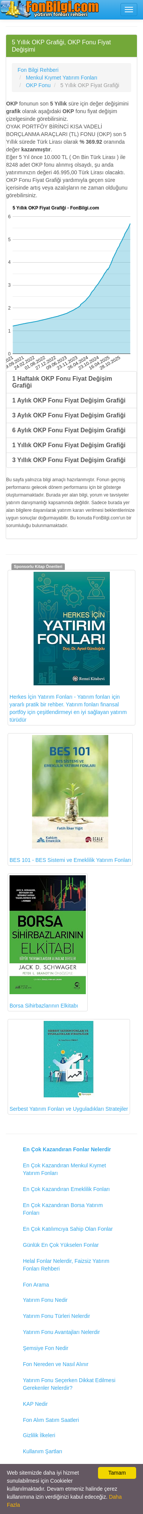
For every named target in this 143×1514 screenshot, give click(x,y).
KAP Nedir (35, 1404)
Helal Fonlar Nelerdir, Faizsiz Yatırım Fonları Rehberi (66, 1265)
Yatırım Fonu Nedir (45, 1300)
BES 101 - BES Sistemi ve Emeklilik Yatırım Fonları (70, 799)
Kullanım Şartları (42, 1451)
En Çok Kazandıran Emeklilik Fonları (66, 1189)
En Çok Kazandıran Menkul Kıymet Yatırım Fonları (64, 1169)
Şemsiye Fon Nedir (45, 1348)
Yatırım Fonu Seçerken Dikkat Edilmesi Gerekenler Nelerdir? (69, 1384)
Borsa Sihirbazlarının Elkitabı (48, 942)
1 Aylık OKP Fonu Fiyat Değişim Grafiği (68, 400)
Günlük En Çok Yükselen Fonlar (61, 1245)
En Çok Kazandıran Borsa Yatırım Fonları (63, 1209)
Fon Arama (36, 1285)
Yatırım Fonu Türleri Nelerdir (56, 1316)
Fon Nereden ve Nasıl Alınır (55, 1364)
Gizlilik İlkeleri (39, 1435)
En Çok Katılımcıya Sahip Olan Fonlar (68, 1229)
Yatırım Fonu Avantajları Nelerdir (61, 1332)
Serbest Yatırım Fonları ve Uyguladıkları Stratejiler (69, 1066)
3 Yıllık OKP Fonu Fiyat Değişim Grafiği (68, 460)
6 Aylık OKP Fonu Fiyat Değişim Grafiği (68, 430)
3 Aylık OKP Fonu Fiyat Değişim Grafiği (68, 415)
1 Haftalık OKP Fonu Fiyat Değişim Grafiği (62, 382)
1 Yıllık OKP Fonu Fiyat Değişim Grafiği (68, 445)
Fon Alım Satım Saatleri (51, 1420)
